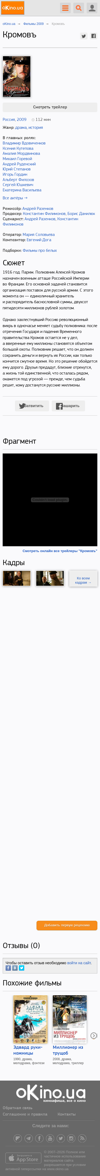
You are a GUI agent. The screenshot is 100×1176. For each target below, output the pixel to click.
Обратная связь (18, 1108)
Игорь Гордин (15, 175)
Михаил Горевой (17, 159)
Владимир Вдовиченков (24, 143)
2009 (21, 120)
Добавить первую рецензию (67, 925)
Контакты (67, 1114)
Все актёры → (15, 198)
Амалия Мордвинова (21, 154)
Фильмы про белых (40, 251)
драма (21, 128)
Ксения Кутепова (18, 149)
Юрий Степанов (17, 169)
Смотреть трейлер (50, 107)
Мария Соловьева (39, 235)
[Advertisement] (50, 753)
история (36, 128)
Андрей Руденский (19, 164)
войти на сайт (79, 963)
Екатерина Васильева (22, 190)
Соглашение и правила (25, 1114)
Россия (9, 120)
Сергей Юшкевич (18, 185)
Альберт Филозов (18, 180)
